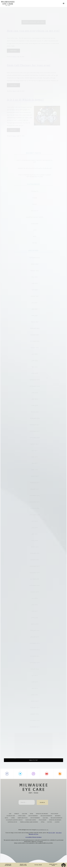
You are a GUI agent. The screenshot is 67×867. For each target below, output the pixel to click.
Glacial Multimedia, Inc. (43, 838)
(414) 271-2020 (51, 841)
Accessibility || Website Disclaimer (33, 846)
